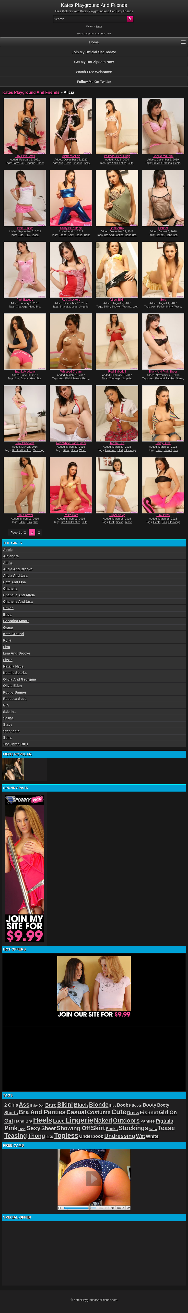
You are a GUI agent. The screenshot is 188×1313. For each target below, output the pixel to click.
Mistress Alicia (71, 156)
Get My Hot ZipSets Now (94, 62)
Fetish (160, 306)
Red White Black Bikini (71, 443)
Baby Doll (18, 162)
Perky (85, 378)
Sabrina (9, 711)
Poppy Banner (14, 692)
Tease (35, 234)
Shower (116, 306)
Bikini (107, 306)
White (82, 450)
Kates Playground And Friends (30, 92)
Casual (168, 450)
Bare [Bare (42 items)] (51, 1105)
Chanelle (10, 588)
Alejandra (11, 556)
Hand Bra (130, 234)
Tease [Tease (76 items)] (166, 1128)
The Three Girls (15, 744)
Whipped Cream (71, 371)
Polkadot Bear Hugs (117, 156)
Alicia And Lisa (15, 575)
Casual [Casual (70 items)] (76, 1112)
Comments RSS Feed (100, 33)
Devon (8, 608)
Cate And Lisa (14, 582)
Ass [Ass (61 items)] (24, 1104)
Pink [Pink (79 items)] (11, 1128)
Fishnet (163, 228)
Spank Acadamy (24, 371)
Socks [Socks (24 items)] (112, 1128)
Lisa (6, 647)
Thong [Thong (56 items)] (36, 1136)
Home (94, 42)
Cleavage (21, 306)
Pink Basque (25, 299)
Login (99, 26)
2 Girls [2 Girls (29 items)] (11, 1105)
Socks (119, 522)
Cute (130, 162)
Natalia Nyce (13, 666)
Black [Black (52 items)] (81, 1105)
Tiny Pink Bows (25, 156)
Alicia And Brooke (18, 569)
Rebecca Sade (14, 698)
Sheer (40, 162)
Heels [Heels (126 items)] (42, 1120)
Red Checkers (71, 299)
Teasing (126, 306)
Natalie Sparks (15, 672)
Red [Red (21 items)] (21, 1129)
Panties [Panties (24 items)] (148, 1121)
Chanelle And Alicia (19, 595)
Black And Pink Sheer (163, 371)
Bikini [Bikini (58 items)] (65, 1104)
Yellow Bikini (117, 299)
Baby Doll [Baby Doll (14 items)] (37, 1105)
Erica (7, 614)
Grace (8, 627)
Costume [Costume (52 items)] (99, 1112)
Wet (135, 306)
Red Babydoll (117, 371)
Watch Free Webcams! (94, 72)
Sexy (87, 162)
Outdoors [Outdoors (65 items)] (126, 1120)
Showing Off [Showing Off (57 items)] (73, 1128)
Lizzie (7, 660)
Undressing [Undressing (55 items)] (119, 1136)
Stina (7, 737)
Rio (6, 705)
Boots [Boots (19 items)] (137, 1105)
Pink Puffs (163, 515)
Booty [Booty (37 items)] (149, 1105)
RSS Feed (82, 33)
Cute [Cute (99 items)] (118, 1112)
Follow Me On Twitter (94, 82)
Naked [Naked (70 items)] (103, 1120)
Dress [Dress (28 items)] (133, 1112)
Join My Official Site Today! (94, 52)
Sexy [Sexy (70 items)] (33, 1128)
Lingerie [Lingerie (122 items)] (79, 1120)
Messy (77, 378)
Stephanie (11, 731)
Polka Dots (71, 515)
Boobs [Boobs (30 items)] (124, 1105)
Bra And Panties (116, 162)
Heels (67, 162)
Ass (61, 162)
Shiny (169, 306)
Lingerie (30, 162)
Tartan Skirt (117, 443)
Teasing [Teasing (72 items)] (15, 1135)
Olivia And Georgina (19, 679)
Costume (110, 450)
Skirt (120, 450)
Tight (87, 234)
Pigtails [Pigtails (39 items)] (164, 1121)
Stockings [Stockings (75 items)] (133, 1128)
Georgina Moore (16, 621)
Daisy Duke (162, 443)
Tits (175, 450)
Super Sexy (117, 515)
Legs (74, 306)
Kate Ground (13, 634)
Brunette (65, 306)
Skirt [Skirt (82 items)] (98, 1128)
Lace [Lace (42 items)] (59, 1121)
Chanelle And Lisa (18, 601)
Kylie (7, 640)
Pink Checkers (24, 443)
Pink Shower (25, 515)
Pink (27, 234)
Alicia (7, 562)
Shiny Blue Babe (71, 228)
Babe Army (117, 228)
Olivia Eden (12, 685)
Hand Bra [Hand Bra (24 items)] (23, 1121)
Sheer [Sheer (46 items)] (48, 1128)
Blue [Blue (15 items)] (112, 1105)
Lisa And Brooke (16, 653)
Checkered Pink (163, 156)
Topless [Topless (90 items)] (66, 1135)
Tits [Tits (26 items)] (49, 1136)
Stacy (7, 724)
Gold (163, 299)
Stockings (130, 450)
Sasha (8, 718)
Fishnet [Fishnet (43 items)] (149, 1112)
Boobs (62, 234)
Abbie (8, 549)
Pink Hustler (25, 228)
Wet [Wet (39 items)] (140, 1136)
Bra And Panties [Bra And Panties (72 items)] (42, 1112)
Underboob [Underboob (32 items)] (91, 1136)
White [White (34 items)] (152, 1136)
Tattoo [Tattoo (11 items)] (153, 1129)
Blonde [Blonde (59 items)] (99, 1104)
